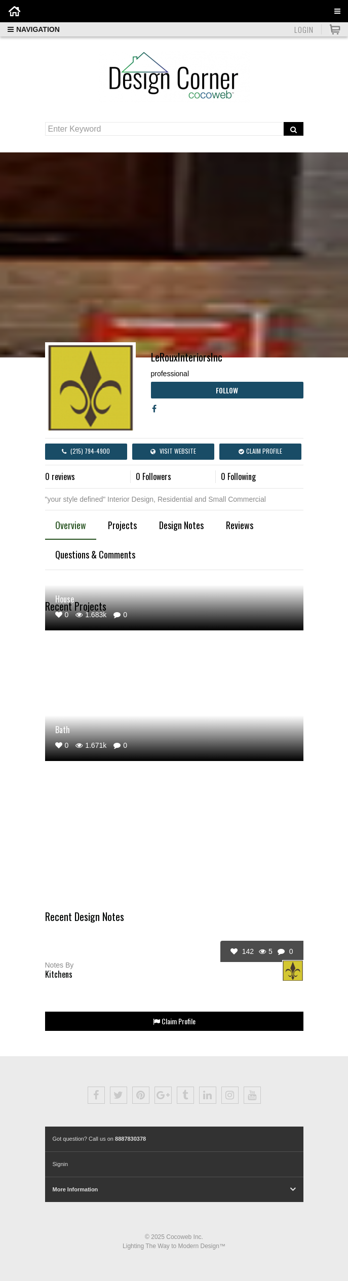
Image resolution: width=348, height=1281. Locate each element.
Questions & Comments (95, 554)
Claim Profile (260, 451)
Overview (70, 525)
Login (304, 29)
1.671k (90, 745)
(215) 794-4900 (86, 451)
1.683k (90, 615)
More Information (75, 1189)
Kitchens (58, 974)
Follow (227, 390)
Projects (122, 525)
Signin (60, 1164)
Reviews (239, 525)
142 (242, 951)
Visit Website (173, 451)
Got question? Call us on (99, 1139)
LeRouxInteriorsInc (186, 357)
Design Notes (181, 525)
